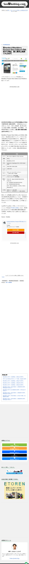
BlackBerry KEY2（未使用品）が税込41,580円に (13, 379)
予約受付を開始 (15, 210)
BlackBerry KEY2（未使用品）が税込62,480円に (13, 387)
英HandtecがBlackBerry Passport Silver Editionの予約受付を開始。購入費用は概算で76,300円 (14, 52)
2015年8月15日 (6, 44)
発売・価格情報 (9, 285)
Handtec (22, 283)
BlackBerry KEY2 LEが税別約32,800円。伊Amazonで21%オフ (14, 393)
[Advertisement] (14, 27)
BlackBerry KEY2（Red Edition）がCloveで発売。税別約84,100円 (14, 399)
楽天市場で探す (15, 235)
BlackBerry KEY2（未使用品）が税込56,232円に (13, 385)
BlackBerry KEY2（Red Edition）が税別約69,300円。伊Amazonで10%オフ (14, 390)
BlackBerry (4, 283)
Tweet (3, 279)
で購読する (14, 447)
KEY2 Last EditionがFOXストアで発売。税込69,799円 (14, 381)
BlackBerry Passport (13, 283)
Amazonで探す (15, 232)
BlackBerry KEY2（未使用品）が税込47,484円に (13, 383)
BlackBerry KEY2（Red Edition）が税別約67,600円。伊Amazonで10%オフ (14, 396)
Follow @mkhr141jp (14, 561)
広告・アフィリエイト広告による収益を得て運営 (17, 11)
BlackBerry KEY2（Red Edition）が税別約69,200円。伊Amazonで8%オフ (14, 402)
